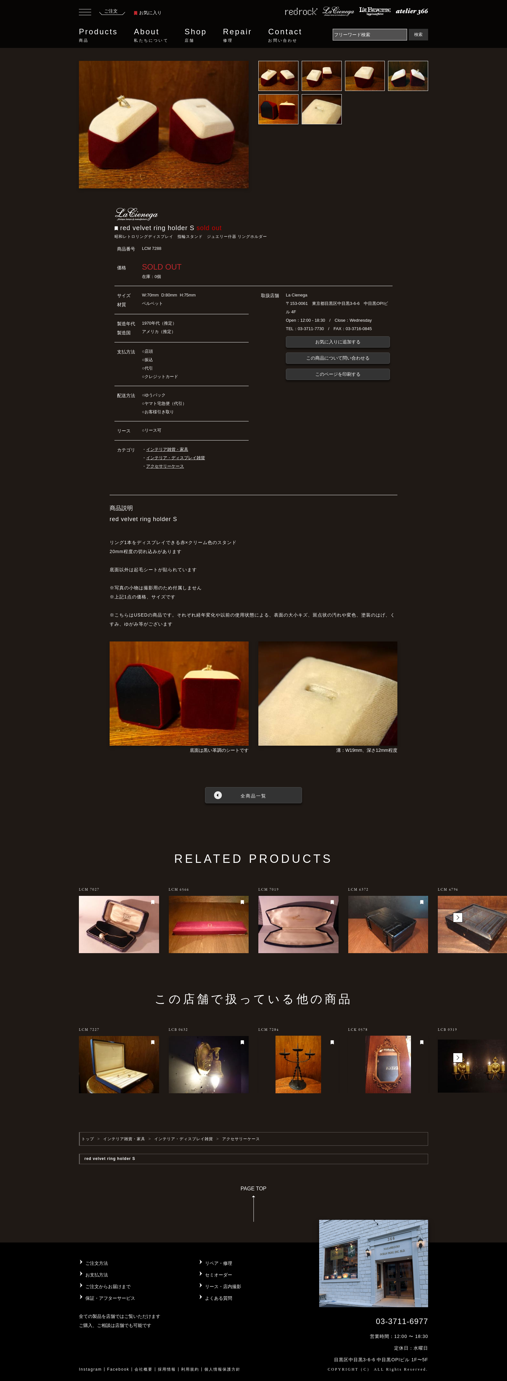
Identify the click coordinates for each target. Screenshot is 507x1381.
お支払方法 (96, 1274)
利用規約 (190, 1369)
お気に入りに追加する (338, 341)
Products (98, 35)
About (151, 35)
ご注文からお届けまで (108, 1286)
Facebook (118, 1369)
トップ (87, 1139)
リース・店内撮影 (223, 1286)
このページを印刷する (338, 374)
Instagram (90, 1369)
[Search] (370, 34)
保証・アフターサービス (110, 1298)
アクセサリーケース (165, 466)
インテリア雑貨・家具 (167, 449)
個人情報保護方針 (222, 1369)
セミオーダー (218, 1274)
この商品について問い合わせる (338, 358)
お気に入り (148, 12)
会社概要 (144, 1369)
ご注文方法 (96, 1263)
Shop (196, 35)
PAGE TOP (253, 1206)
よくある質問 (218, 1298)
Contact (285, 35)
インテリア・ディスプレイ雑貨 (175, 457)
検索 (418, 34)
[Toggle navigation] (85, 12)
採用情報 (167, 1369)
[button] (458, 917)
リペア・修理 (218, 1263)
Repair (237, 35)
